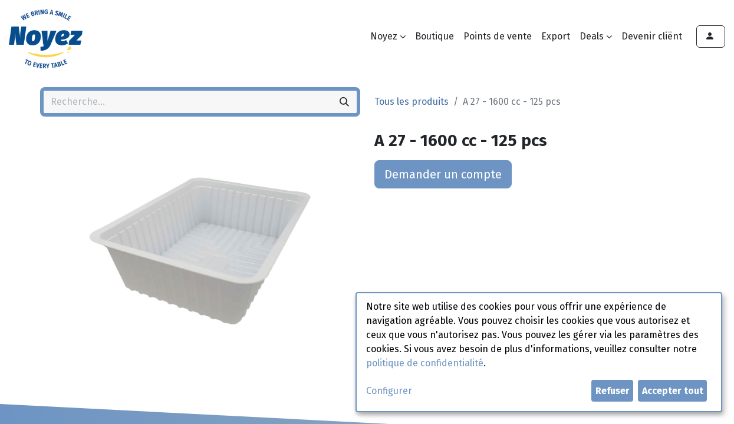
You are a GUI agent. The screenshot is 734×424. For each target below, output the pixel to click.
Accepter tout (672, 390)
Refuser (612, 390)
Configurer (389, 390)
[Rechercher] (344, 102)
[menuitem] (434, 36)
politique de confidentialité (424, 363)
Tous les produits (411, 101)
